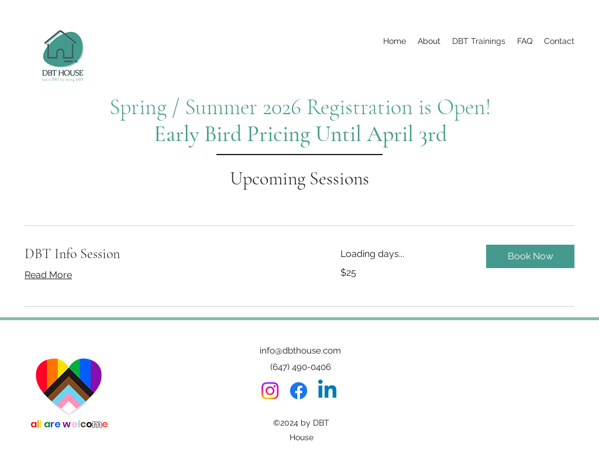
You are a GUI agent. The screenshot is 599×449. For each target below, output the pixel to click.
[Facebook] (298, 390)
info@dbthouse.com (300, 350)
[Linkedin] (327, 390)
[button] (530, 256)
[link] (168, 254)
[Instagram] (270, 390)
